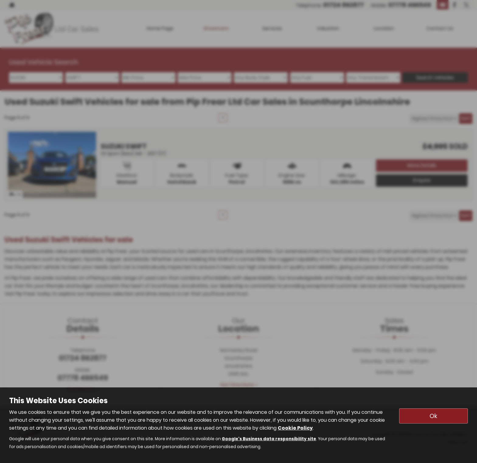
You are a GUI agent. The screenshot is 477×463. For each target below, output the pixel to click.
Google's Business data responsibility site (269, 439)
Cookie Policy (295, 427)
